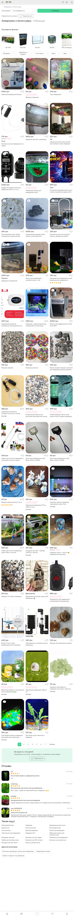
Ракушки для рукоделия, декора (61, 643)
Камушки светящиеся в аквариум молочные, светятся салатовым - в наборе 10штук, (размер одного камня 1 (60, 688)
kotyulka (13, 796)
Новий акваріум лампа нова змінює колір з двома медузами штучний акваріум (61, 415)
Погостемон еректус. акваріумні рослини (25, 776)
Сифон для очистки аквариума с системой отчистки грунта (12, 459)
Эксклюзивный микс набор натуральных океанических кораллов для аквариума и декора (10, 235)
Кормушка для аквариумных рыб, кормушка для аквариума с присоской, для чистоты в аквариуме (61, 279)
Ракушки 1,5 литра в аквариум (11, 596)
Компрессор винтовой (9, 843)
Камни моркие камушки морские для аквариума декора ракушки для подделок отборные (61, 369)
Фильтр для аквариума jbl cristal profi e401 (61, 325)
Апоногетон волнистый (19, 813)
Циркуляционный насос (57, 825)
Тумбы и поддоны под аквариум (13, 856)
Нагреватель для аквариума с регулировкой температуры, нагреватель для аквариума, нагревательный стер (60, 600)
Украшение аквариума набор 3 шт (36, 691)
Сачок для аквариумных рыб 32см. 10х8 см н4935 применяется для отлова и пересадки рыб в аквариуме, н (36, 459)
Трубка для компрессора (10, 840)
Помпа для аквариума (56, 830)
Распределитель (55, 828)
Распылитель (6, 830)
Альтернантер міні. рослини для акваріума (25, 800)
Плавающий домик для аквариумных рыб (33, 191)
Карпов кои (5, 828)
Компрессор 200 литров (33, 840)
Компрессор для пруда (33, 837)
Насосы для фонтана (32, 843)
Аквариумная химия (43, 851)
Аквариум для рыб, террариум (36, 139)
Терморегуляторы (8, 825)
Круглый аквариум (31, 830)
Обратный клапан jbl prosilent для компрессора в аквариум (60, 143)
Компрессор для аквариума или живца (12, 145)
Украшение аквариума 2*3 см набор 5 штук (36, 506)
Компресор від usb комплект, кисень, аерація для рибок (60, 235)
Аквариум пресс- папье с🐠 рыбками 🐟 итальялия (59, 553)
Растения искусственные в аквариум (35, 736)
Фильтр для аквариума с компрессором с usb (34, 279)
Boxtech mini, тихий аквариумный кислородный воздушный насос (10, 644)
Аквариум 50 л (30, 833)
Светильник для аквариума (11, 833)
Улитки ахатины (30, 828)
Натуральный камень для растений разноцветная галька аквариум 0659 (36, 415)
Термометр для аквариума (58, 837)
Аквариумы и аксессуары (11, 7)
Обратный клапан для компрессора (56, 834)
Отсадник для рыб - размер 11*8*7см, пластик (35, 551)
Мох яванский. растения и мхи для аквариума (26, 788)
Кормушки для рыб (8, 837)
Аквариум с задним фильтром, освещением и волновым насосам (36, 325)
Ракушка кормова (7, 368)
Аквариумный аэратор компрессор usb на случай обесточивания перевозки (10, 413)
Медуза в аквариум (32, 97)
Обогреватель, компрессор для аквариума (37, 644)
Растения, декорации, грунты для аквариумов (18, 851)
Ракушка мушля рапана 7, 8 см (11, 502)
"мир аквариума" (55, 94)
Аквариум (28, 825)
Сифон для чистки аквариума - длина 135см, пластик (12, 551)
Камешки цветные (32, 368)
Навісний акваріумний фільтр (11, 94)
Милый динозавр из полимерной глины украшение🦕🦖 (12, 691)
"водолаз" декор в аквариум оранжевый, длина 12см (59, 503)
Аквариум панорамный (9, 281)
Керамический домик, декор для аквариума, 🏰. (37, 597)
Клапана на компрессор (57, 840)
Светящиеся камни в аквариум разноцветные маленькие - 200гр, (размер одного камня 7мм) (12, 736)
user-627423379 (16, 808)
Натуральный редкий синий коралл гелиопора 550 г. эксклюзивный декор (35, 235)
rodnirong (14, 784)
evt (12, 772)
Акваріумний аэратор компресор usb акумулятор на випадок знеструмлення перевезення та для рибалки (11, 325)
